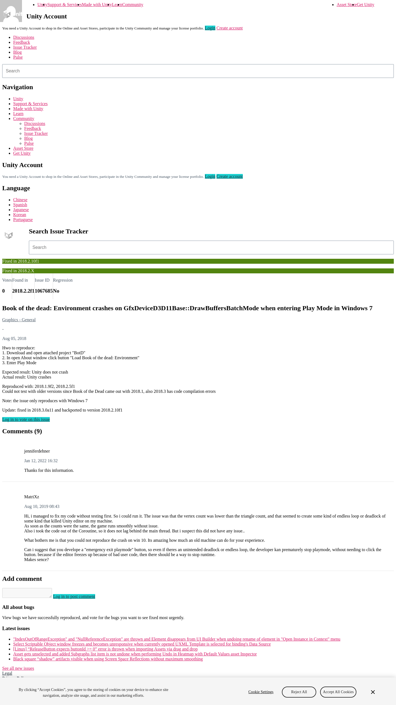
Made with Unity (97, 4)
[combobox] (198, 71)
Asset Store (347, 4)
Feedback (21, 42)
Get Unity (365, 4)
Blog (17, 52)
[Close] (373, 692)
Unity (42, 4)
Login (210, 28)
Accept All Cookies (338, 692)
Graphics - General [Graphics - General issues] (19, 319)
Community (132, 4)
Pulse (18, 57)
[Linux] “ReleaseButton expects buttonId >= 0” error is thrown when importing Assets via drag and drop (105, 650)
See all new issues (18, 670)
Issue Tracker (25, 47)
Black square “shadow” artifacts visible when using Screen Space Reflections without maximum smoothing (108, 660)
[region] (198, 691)
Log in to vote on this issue (26, 419)
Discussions (23, 37)
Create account (229, 28)
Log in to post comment (80, 598)
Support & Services (64, 4)
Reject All (299, 692)
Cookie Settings (260, 692)
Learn (117, 4)
